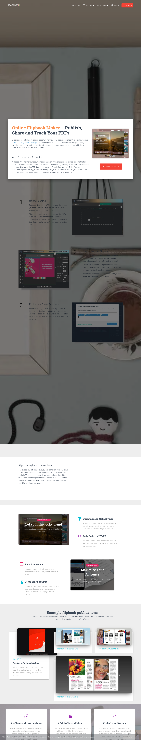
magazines (25, 143)
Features (88, 5)
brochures (16, 143)
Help (115, 5)
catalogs (33, 143)
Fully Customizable (43, 519)
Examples (102, 5)
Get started (127, 5)
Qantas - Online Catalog (26, 663)
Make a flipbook (111, 166)
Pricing (76, 5)
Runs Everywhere (92, 565)
